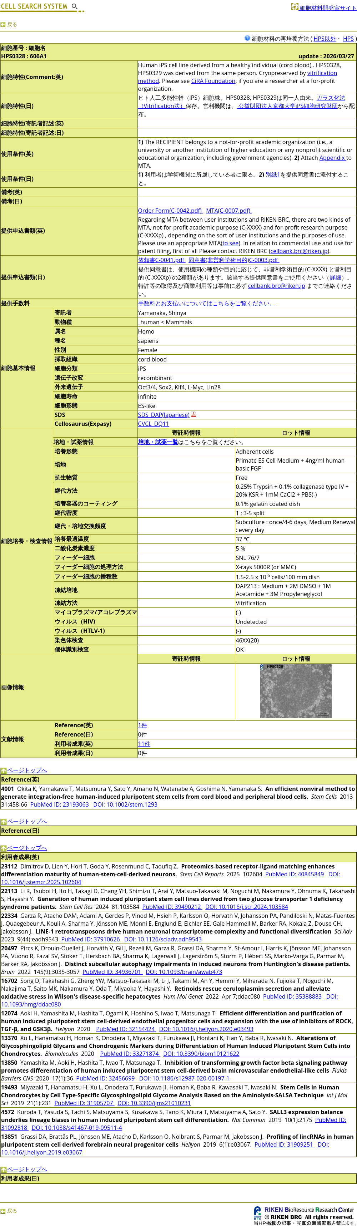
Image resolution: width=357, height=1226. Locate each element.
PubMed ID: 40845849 (295, 874)
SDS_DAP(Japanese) (164, 415)
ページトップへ (23, 770)
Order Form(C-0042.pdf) (170, 211)
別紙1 (273, 174)
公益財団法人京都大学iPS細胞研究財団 (287, 106)
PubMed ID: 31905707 (84, 1103)
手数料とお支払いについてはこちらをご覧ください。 (206, 303)
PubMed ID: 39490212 (172, 907)
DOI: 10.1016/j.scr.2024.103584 (246, 907)
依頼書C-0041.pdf (162, 260)
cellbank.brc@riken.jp (299, 251)
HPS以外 (325, 39)
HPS (348, 39)
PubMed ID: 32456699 (106, 1078)
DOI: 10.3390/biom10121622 (201, 1054)
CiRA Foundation (213, 81)
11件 (144, 744)
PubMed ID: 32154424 (126, 1029)
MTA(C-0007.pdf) (229, 211)
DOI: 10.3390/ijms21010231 (154, 1103)
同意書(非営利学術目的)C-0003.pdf (234, 260)
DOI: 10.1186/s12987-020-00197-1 (184, 1078)
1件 (142, 725)
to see (230, 243)
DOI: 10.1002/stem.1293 (125, 804)
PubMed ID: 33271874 (130, 1054)
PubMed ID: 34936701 (112, 972)
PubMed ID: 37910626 (91, 939)
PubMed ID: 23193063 (60, 804)
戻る (8, 24)
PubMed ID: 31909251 (285, 1144)
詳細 (335, 277)
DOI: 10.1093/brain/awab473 (184, 972)
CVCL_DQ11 (153, 424)
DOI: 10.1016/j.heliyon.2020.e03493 (206, 1029)
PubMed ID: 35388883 (293, 996)
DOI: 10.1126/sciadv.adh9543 (163, 939)
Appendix (333, 158)
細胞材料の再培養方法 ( (279, 39)
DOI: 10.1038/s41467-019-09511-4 (77, 1128)
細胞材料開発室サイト (324, 8)
